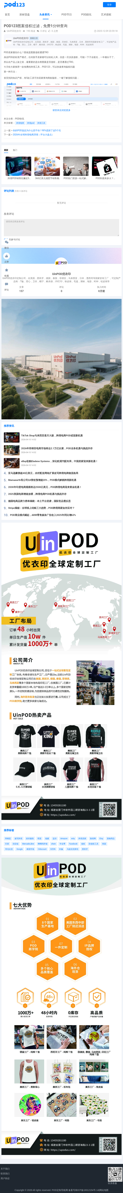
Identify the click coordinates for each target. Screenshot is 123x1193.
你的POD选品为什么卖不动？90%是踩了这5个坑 (37, 130)
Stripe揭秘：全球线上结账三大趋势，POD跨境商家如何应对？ (41, 508)
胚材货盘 (25, 14)
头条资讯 (45, 14)
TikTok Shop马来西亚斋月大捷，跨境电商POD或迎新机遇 (52, 435)
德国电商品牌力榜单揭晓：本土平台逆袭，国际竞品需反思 (39, 501)
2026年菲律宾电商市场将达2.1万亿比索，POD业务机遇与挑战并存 (57, 448)
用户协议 (5, 1178)
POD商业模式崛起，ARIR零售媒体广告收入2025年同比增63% (43, 515)
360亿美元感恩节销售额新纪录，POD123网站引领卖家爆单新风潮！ (47, 178)
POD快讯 (19, 118)
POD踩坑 (86, 14)
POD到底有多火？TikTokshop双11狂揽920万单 (104, 178)
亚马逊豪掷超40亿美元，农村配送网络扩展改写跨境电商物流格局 (43, 473)
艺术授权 (106, 14)
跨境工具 (41, 123)
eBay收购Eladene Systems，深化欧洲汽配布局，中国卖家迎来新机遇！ (59, 461)
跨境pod (30, 123)
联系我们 (5, 1173)
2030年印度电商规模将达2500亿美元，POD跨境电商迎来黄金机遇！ (45, 487)
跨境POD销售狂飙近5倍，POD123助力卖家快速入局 (18, 178)
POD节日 (67, 14)
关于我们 (5, 1168)
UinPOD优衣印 (21, 38)
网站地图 (103, 1190)
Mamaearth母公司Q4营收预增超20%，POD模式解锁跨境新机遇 (42, 480)
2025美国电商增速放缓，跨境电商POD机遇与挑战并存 (37, 494)
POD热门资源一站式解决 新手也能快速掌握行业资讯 (76, 178)
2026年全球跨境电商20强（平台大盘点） (33, 134)
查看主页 (34, 38)
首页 (7, 14)
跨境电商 (20, 123)
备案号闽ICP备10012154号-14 (83, 1190)
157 (21, 291)
